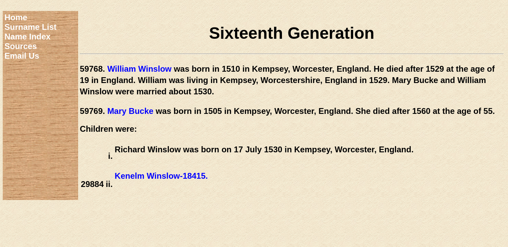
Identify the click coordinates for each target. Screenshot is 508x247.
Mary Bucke (130, 111)
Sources (20, 46)
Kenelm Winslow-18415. (161, 175)
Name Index (27, 36)
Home (15, 17)
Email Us (21, 55)
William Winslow (139, 68)
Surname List (30, 27)
